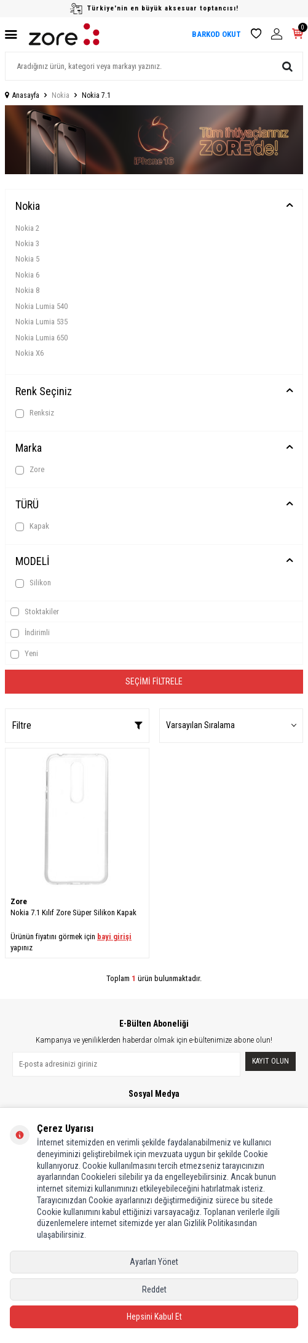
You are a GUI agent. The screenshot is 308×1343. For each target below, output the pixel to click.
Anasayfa (22, 95)
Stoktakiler (34, 612)
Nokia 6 (27, 274)
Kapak (32, 526)
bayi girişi (114, 936)
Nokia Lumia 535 (41, 321)
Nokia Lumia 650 (41, 337)
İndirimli (30, 633)
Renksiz (34, 413)
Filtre (77, 725)
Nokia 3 (27, 243)
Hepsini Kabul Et (154, 1316)
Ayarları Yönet (154, 1262)
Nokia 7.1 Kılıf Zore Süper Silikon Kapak (73, 912)
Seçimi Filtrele (154, 681)
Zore (29, 470)
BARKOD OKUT (216, 34)
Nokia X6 (29, 353)
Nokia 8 (27, 290)
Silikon (33, 583)
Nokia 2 (27, 228)
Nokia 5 (27, 258)
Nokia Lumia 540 (41, 306)
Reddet (154, 1289)
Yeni (24, 654)
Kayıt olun (270, 1061)
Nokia (60, 95)
